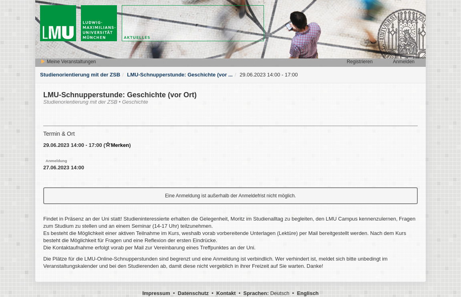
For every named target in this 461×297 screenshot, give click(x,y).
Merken (117, 145)
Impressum (156, 293)
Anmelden (404, 61)
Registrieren (360, 61)
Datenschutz (193, 293)
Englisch (307, 293)
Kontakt (226, 293)
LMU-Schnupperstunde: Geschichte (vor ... (180, 75)
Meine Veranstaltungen (68, 61)
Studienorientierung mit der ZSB (80, 75)
